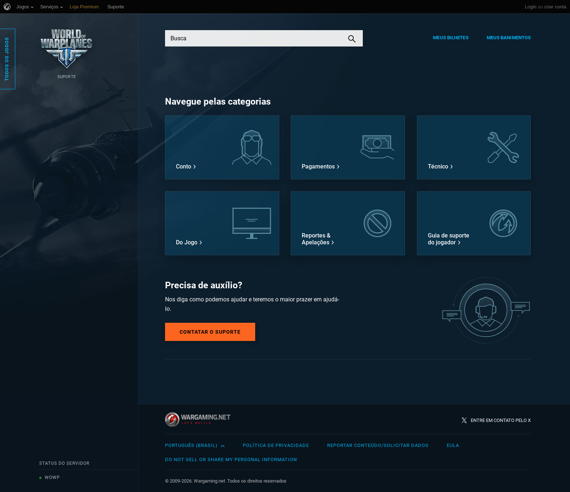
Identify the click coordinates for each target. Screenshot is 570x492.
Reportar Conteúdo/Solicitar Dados (378, 445)
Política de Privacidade (276, 445)
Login (531, 6)
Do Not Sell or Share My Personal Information (231, 459)
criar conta (555, 6)
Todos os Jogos (6, 59)
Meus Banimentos (509, 37)
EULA (453, 445)
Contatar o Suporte (210, 332)
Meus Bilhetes (450, 37)
